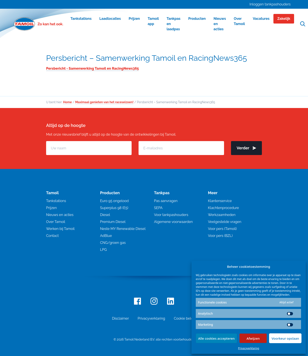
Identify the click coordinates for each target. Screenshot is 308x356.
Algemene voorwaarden (173, 222)
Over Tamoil (55, 222)
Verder (246, 148)
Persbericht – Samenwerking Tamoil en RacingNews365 (146, 57)
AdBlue (106, 236)
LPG (103, 250)
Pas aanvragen (165, 201)
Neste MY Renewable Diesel (123, 229)
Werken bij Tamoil (60, 229)
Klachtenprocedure (223, 208)
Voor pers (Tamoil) (222, 229)
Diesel (105, 215)
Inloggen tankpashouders (270, 4)
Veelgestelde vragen (224, 222)
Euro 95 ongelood (114, 201)
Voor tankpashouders (171, 215)
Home (67, 102)
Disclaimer (120, 318)
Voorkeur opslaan (285, 338)
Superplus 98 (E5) (114, 208)
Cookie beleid (185, 318)
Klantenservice (220, 201)
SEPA (158, 208)
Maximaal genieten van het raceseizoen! (104, 102)
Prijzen (51, 208)
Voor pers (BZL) (220, 236)
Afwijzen (253, 338)
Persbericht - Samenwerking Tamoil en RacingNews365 (92, 68)
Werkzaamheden (222, 215)
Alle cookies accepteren (216, 338)
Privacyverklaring (248, 348)
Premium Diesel (113, 222)
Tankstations (56, 201)
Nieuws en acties (60, 215)
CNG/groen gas (113, 243)
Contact (52, 236)
